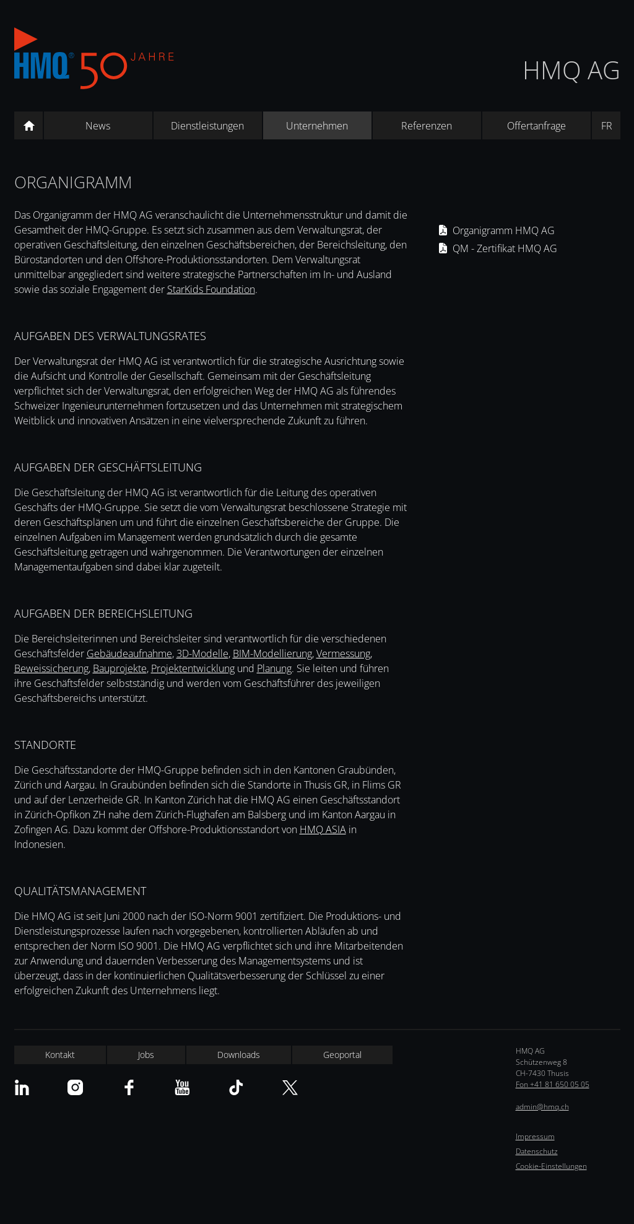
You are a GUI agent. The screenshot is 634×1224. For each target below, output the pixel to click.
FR (606, 126)
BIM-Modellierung (272, 653)
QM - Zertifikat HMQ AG (505, 248)
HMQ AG (571, 70)
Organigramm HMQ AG (504, 230)
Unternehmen (317, 126)
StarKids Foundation (211, 289)
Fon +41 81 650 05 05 (552, 1084)
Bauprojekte (120, 668)
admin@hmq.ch (542, 1106)
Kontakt (60, 1054)
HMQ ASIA (323, 829)
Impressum (535, 1136)
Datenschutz (537, 1151)
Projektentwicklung (193, 668)
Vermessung (343, 653)
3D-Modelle (202, 653)
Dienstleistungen (207, 126)
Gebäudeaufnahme (129, 653)
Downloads (238, 1054)
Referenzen (426, 126)
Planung (274, 668)
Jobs (146, 1054)
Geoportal (342, 1054)
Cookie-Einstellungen (551, 1166)
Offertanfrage (536, 126)
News (97, 126)
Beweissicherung (51, 668)
